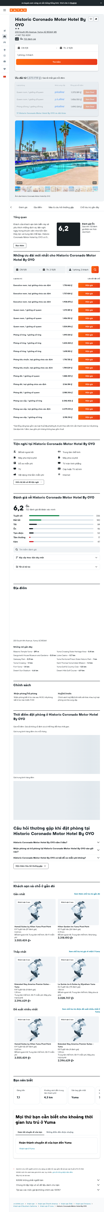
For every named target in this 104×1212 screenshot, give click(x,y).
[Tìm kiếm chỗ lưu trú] (4, 24)
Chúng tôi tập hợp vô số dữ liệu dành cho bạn (58, 1140)
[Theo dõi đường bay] (4, 43)
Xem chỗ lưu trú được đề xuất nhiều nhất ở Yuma (81, 965)
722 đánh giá (30, 39)
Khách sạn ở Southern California (25, 1161)
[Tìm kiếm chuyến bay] (4, 18)
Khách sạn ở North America (48, 1159)
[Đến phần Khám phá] (4, 37)
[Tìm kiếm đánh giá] (59, 549)
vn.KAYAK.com (18, 1159)
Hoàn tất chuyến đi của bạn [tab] (30, 1087)
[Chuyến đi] (4, 56)
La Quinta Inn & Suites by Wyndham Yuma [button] (76, 939)
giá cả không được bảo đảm (63, 1127)
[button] (101, 3)
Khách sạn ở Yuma (27, 1103)
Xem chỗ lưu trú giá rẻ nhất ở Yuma (84, 906)
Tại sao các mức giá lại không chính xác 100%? (58, 1145)
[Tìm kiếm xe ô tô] (4, 29)
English (73, 3)
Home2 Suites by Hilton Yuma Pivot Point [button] (32, 881)
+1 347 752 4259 (22, 35)
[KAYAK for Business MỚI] (4, 49)
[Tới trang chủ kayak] (18, 10)
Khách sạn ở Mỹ (66, 1159)
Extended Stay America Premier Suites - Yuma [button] (32, 940)
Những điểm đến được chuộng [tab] (59, 1087)
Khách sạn (31, 1159)
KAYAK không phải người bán (58, 1135)
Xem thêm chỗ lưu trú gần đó (87, 849)
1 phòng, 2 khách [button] (25, 55)
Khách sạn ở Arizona (83, 1159)
